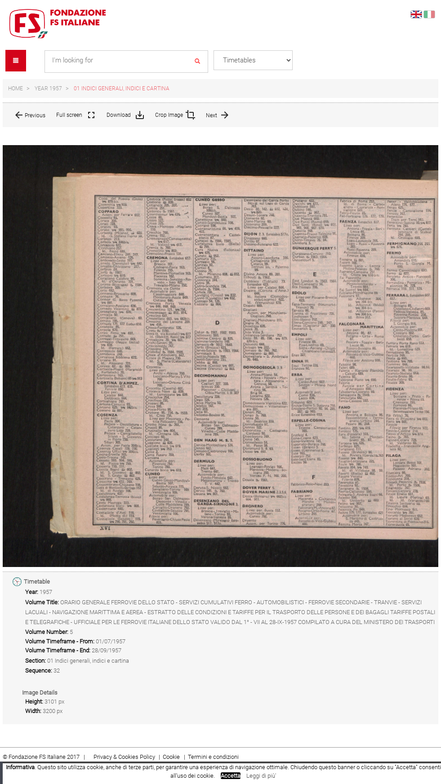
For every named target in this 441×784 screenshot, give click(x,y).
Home (15, 88)
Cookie (172, 756)
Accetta (231, 775)
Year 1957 (48, 88)
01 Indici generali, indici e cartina (121, 88)
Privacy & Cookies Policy (124, 756)
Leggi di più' (261, 775)
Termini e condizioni (213, 756)
